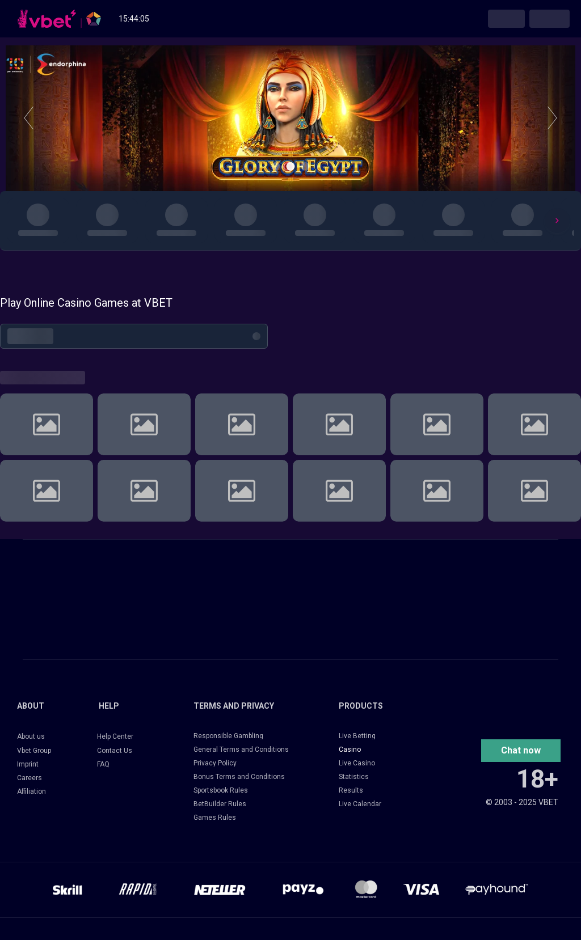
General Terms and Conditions (241, 749)
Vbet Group (34, 750)
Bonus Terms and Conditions (239, 776)
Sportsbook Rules (220, 790)
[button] (521, 750)
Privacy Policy (215, 763)
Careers (29, 777)
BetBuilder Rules (219, 804)
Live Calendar (360, 804)
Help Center (115, 736)
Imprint (28, 764)
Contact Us (114, 750)
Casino (350, 749)
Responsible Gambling (228, 735)
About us (31, 736)
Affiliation (31, 791)
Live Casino (357, 763)
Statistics (354, 776)
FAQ (103, 764)
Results (351, 790)
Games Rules (214, 817)
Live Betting (357, 735)
